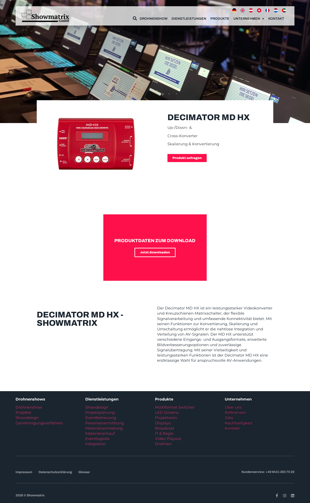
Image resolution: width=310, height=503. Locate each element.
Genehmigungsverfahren (39, 423)
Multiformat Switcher (175, 407)
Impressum (24, 472)
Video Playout (168, 438)
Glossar (84, 472)
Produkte (219, 17)
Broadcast (164, 428)
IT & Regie (164, 433)
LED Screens (167, 412)
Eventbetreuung (100, 417)
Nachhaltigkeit (239, 423)
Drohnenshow (153, 17)
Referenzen (235, 412)
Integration (95, 444)
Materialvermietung (104, 428)
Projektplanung (100, 412)
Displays (163, 423)
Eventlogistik (97, 438)
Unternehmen (248, 17)
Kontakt (276, 17)
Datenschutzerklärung (55, 472)
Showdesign (27, 417)
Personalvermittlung (104, 423)
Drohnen (163, 444)
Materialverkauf (100, 433)
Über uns (233, 407)
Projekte (23, 412)
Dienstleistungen (189, 17)
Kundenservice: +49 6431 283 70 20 (268, 472)
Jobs (229, 417)
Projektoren (166, 417)
